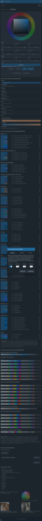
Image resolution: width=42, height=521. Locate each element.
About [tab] (30, 252)
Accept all (30, 271)
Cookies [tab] (22, 252)
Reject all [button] (23, 271)
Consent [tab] (12, 252)
